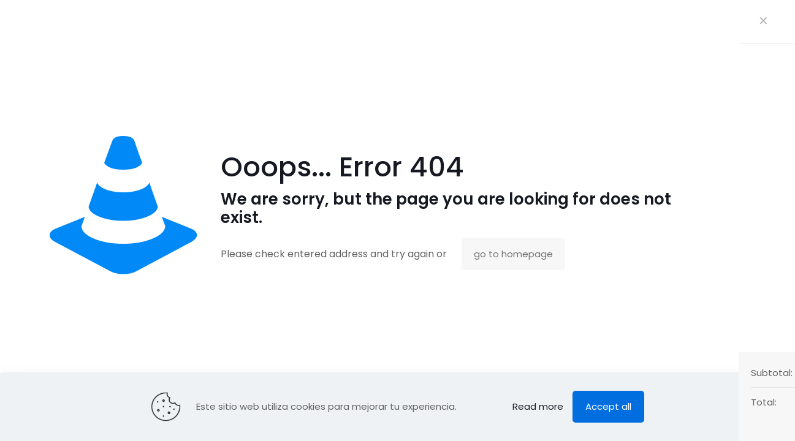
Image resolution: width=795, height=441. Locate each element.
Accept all (608, 406)
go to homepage (513, 253)
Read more (537, 406)
